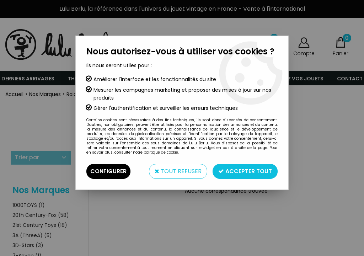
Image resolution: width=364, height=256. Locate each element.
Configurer (108, 171)
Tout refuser (178, 171)
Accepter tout (245, 171)
